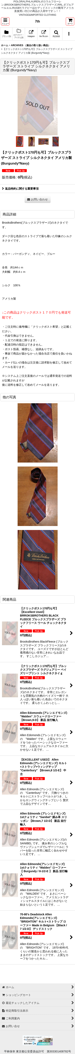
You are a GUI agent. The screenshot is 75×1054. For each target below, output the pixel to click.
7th (37, 21)
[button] (5, 21)
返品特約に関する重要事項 (20, 188)
